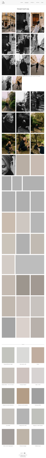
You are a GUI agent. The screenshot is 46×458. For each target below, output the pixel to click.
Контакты (37, 2)
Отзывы (42, 2)
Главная (21, 2)
